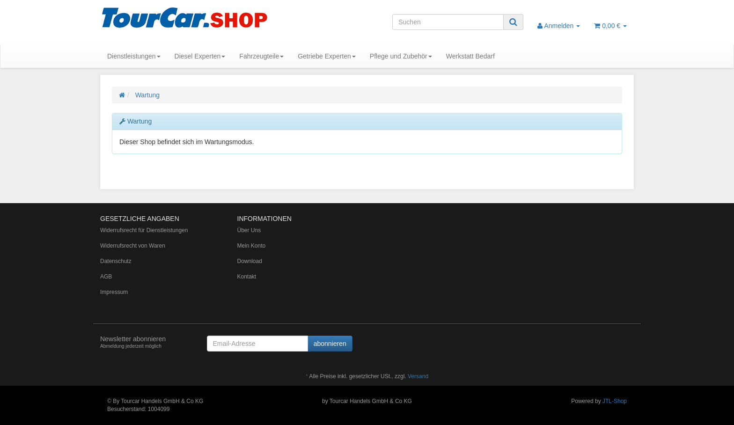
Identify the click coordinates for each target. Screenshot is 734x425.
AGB (106, 276)
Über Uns (249, 230)
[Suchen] (448, 22)
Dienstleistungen (134, 56)
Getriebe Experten (327, 56)
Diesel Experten (200, 56)
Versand (418, 376)
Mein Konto (251, 245)
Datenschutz (116, 261)
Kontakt (247, 276)
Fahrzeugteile (261, 56)
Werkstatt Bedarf (470, 56)
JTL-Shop (614, 401)
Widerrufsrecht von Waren (132, 245)
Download (249, 261)
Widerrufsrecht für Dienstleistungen (144, 230)
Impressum (114, 292)
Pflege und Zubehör (401, 56)
